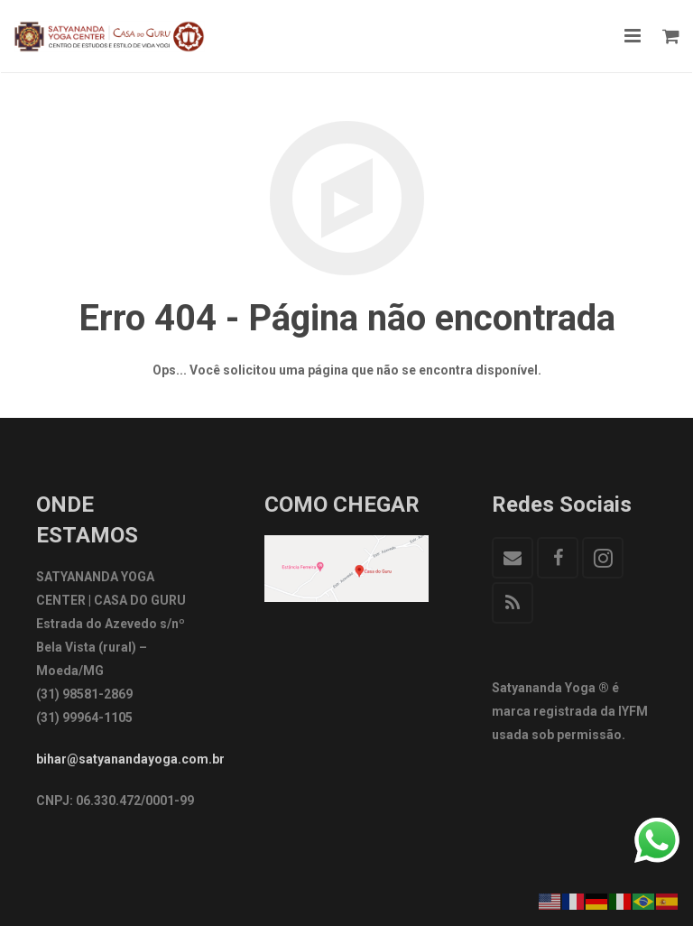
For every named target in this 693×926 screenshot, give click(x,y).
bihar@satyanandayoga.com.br (130, 759)
